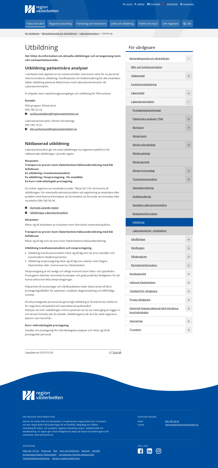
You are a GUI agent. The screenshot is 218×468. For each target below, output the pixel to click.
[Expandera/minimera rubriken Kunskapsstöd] (188, 273)
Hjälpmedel (138, 75)
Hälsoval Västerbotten (142, 282)
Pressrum (46, 450)
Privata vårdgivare (140, 299)
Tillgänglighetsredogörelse (36, 458)
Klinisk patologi (141, 153)
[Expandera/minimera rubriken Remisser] (188, 127)
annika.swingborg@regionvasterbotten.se (54, 113)
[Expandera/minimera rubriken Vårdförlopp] (188, 239)
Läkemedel (137, 93)
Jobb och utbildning (122, 23)
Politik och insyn (148, 23)
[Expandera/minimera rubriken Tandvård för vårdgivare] (188, 291)
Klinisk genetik (141, 162)
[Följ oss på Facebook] (141, 451)
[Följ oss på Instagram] (159, 451)
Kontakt (96, 450)
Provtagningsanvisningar (147, 110)
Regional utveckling (60, 23)
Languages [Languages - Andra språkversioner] (188, 4)
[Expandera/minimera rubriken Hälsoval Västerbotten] (188, 282)
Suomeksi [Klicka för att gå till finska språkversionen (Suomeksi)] (155, 4)
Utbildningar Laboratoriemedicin (49, 212)
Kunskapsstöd (138, 274)
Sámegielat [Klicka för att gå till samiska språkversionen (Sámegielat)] (172, 4)
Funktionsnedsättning (144, 84)
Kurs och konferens (69, 450)
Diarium (86, 450)
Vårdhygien (137, 248)
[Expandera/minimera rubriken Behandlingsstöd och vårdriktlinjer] (188, 58)
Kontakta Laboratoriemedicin (150, 205)
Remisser (138, 127)
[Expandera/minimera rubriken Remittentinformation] (188, 265)
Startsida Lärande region (44, 207)
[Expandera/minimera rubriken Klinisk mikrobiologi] (188, 144)
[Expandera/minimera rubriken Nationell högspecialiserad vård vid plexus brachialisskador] (188, 308)
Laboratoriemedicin (89, 33)
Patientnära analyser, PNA (148, 119)
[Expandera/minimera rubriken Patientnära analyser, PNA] (188, 118)
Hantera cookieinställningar (66, 458)
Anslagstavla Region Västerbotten (40, 454)
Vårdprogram (139, 256)
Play (55, 450)
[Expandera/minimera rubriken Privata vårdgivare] (188, 299)
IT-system (135, 329)
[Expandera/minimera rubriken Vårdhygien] (188, 248)
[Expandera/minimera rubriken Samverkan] (188, 321)
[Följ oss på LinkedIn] (150, 451)
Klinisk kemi (140, 136)
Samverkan (136, 321)
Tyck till (116, 352)
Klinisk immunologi (144, 170)
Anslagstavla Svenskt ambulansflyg (76, 454)
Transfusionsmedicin (145, 179)
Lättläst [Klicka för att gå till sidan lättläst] (140, 4)
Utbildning (138, 222)
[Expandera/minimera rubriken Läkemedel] (188, 93)
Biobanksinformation (145, 213)
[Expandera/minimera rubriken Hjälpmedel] (188, 75)
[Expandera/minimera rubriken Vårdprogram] (188, 256)
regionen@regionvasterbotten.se (181, 424)
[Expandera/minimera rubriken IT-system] (188, 329)
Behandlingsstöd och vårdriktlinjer (59, 33)
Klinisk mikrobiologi (144, 144)
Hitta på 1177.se (31, 450)
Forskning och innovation (91, 23)
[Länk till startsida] (41, 9)
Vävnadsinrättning (143, 188)
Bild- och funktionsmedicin (146, 67)
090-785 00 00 (172, 421)
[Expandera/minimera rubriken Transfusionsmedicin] (188, 179)
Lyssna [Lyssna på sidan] (129, 4)
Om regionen (170, 23)
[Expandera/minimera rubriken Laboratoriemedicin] (188, 101)
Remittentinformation (144, 265)
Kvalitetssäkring (142, 196)
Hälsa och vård (35, 23)
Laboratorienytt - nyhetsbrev (149, 230)
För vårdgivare (32, 33)
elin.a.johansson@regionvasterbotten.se (53, 129)
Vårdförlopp (138, 239)
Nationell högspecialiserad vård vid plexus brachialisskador (154, 310)
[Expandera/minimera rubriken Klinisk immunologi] (188, 170)
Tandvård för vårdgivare (143, 291)
